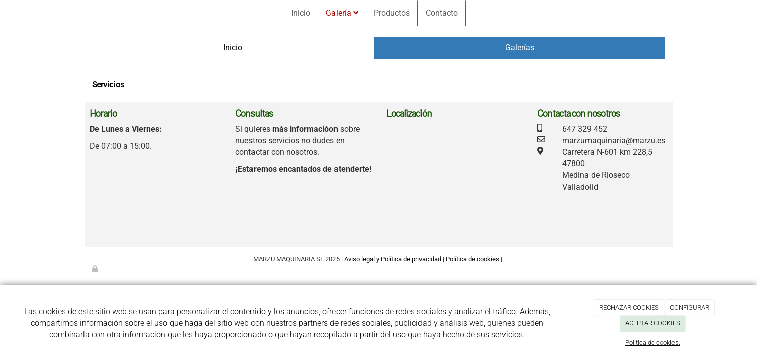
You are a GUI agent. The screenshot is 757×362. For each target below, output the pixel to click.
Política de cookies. (652, 342)
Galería (342, 13)
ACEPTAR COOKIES (652, 323)
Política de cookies (472, 259)
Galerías (519, 47)
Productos (392, 13)
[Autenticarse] (95, 269)
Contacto (442, 13)
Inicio (300, 13)
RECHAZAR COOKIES (629, 307)
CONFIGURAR (689, 307)
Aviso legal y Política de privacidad (392, 259)
